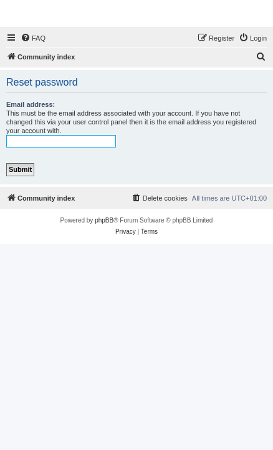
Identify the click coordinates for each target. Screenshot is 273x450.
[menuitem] (33, 38)
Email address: (30, 104)
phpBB (104, 220)
